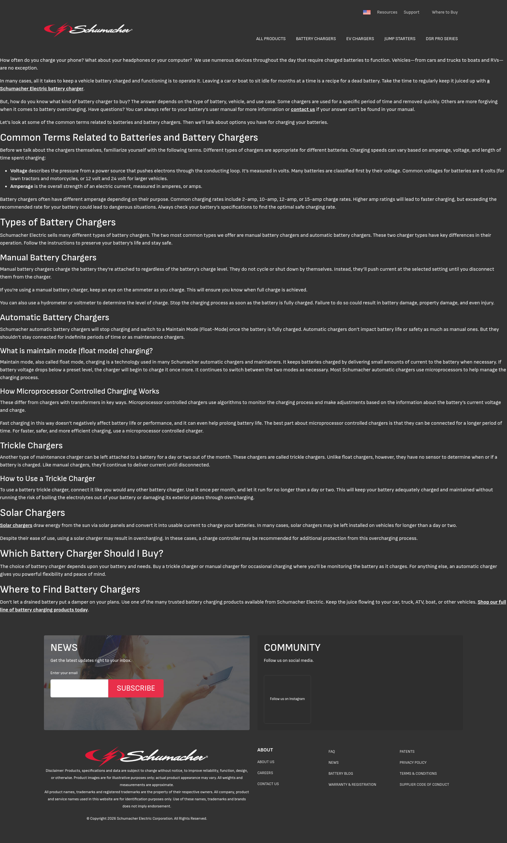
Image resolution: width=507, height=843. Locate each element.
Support (411, 12)
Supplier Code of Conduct (424, 784)
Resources (387, 12)
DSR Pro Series (442, 38)
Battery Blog (341, 773)
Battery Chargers (316, 38)
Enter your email (64, 673)
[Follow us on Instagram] (287, 699)
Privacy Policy (413, 762)
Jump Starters (399, 38)
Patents (407, 751)
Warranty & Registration (352, 784)
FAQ (332, 751)
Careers (265, 773)
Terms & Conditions (418, 773)
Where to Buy (445, 12)
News (334, 762)
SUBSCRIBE (136, 688)
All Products (271, 38)
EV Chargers (360, 38)
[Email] (79, 688)
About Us (266, 762)
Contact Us (268, 784)
